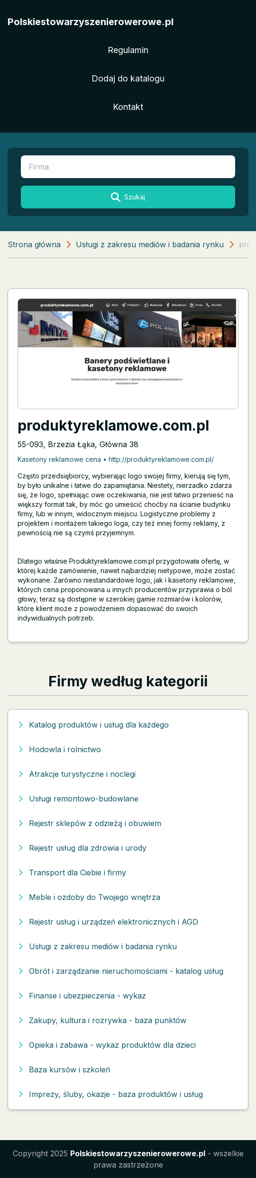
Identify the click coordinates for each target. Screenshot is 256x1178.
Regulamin (128, 50)
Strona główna (34, 244)
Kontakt (128, 107)
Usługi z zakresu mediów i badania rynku (150, 244)
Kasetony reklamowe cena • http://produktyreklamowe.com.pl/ (116, 459)
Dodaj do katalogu (128, 78)
